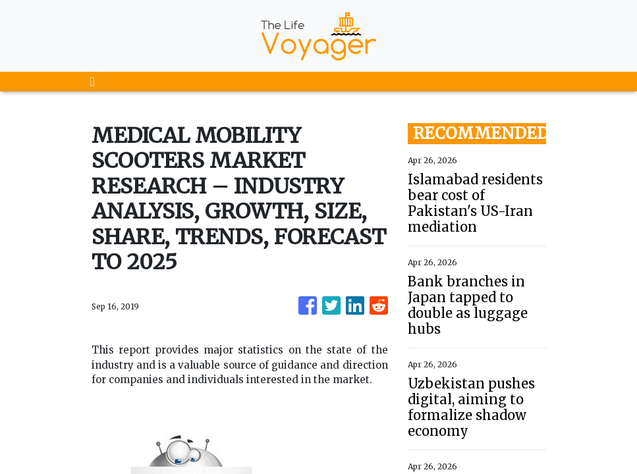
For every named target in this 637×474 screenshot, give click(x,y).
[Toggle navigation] (92, 82)
